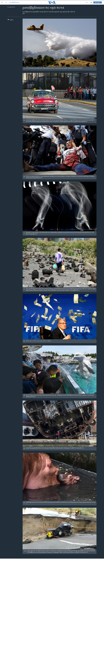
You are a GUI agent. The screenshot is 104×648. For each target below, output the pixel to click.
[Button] (10, 20)
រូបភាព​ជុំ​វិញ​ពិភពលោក (14, 2)
